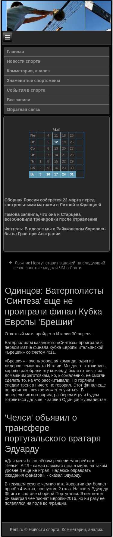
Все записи (18, 99)
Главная (15, 51)
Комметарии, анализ (28, 70)
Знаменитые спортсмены (33, 80)
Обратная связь (23, 109)
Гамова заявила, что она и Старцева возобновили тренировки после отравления (51, 217)
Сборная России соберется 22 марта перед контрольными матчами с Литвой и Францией (53, 202)
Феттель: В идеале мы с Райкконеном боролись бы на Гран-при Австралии (55, 231)
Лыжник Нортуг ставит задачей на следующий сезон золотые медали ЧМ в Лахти (59, 265)
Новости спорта (23, 61)
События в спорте (26, 90)
